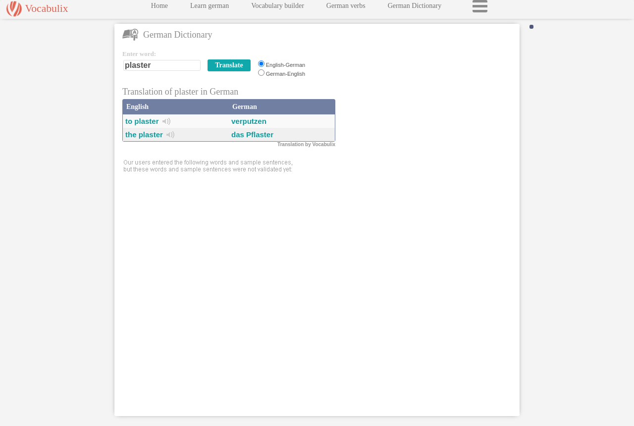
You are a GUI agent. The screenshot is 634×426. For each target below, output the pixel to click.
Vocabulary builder (277, 8)
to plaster (142, 121)
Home (159, 8)
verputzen (248, 121)
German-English (285, 74)
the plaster (144, 134)
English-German (285, 65)
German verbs (346, 8)
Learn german (209, 8)
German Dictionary (414, 8)
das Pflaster (252, 134)
